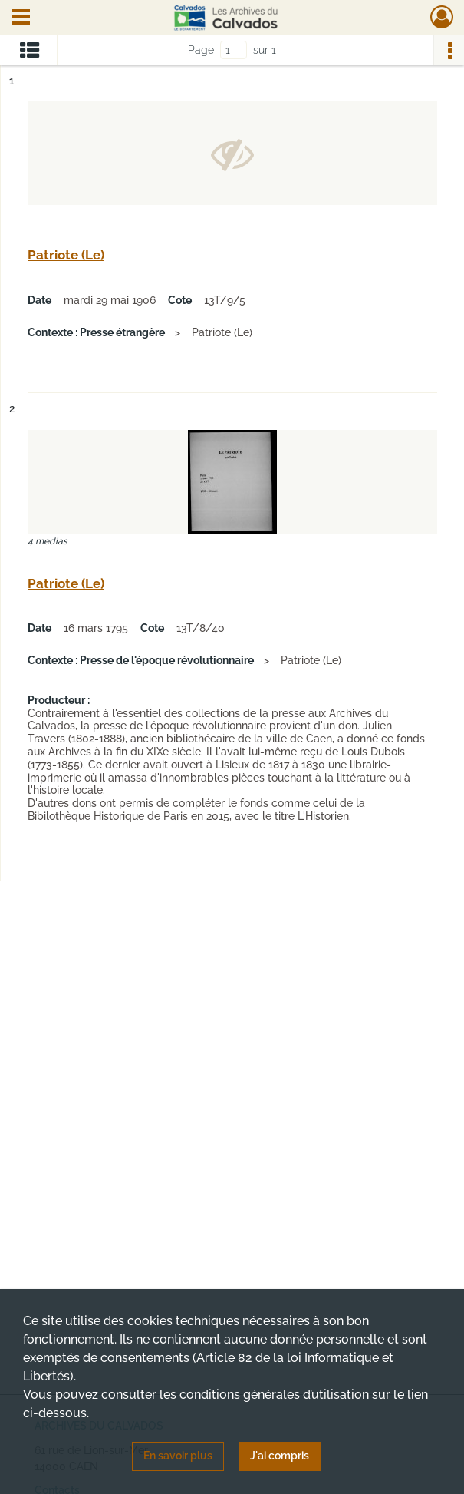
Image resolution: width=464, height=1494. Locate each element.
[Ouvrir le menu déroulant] (21, 18)
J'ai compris (279, 1455)
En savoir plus (177, 1455)
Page (201, 50)
